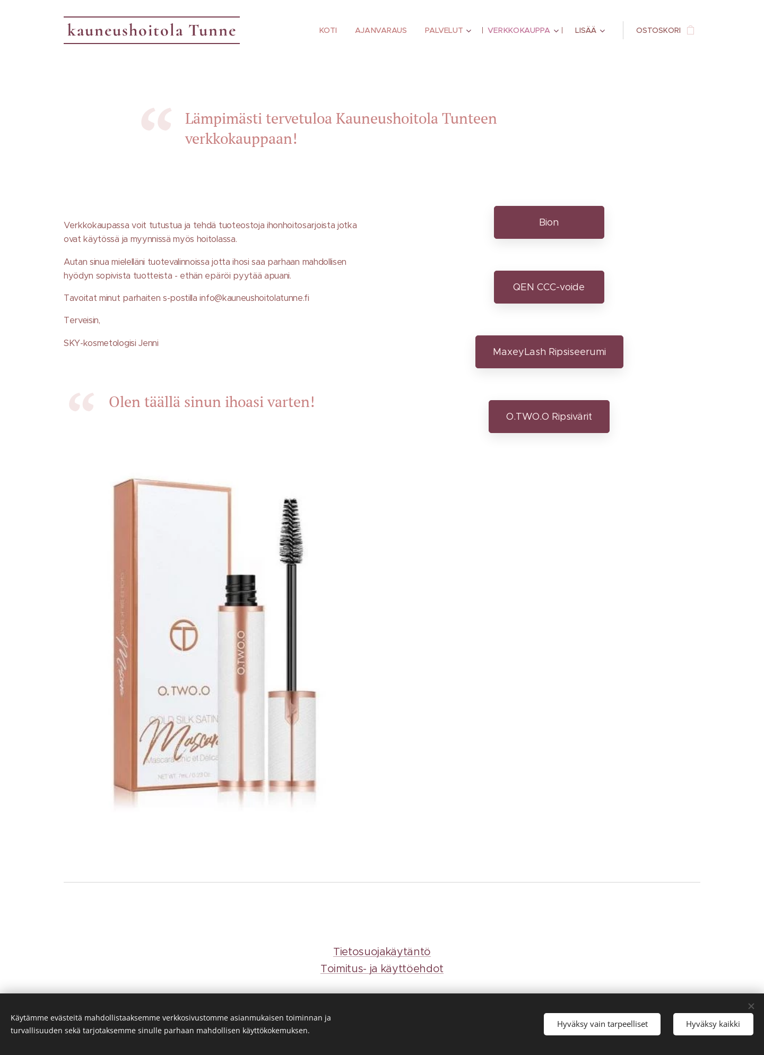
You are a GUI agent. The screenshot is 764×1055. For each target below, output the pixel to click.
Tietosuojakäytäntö (382, 951)
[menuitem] (327, 30)
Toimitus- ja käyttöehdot (382, 968)
